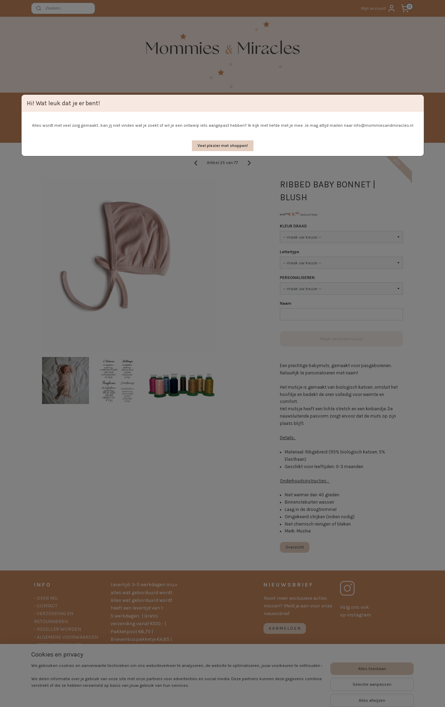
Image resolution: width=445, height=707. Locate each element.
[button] (223, 146)
